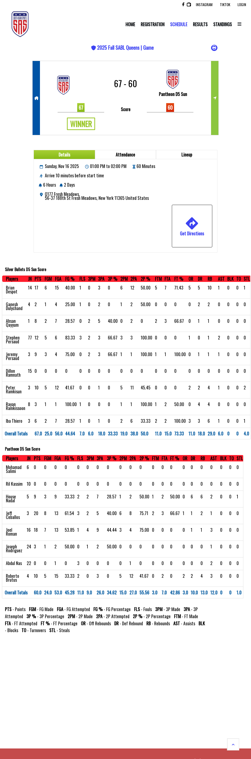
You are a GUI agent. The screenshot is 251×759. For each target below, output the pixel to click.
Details (64, 154)
